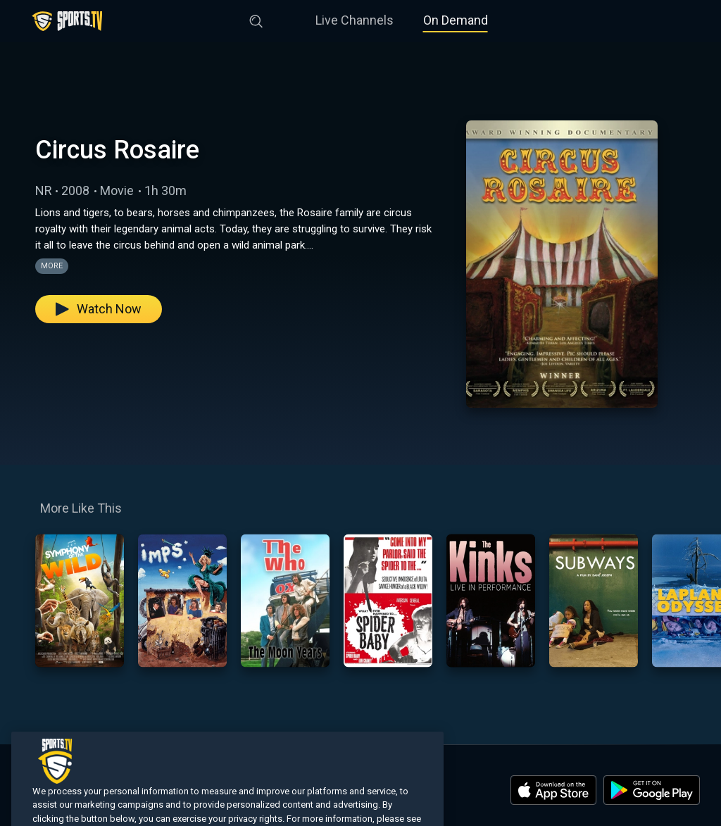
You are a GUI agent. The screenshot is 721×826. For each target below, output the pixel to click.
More (52, 265)
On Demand (455, 20)
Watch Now (99, 308)
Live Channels (354, 20)
